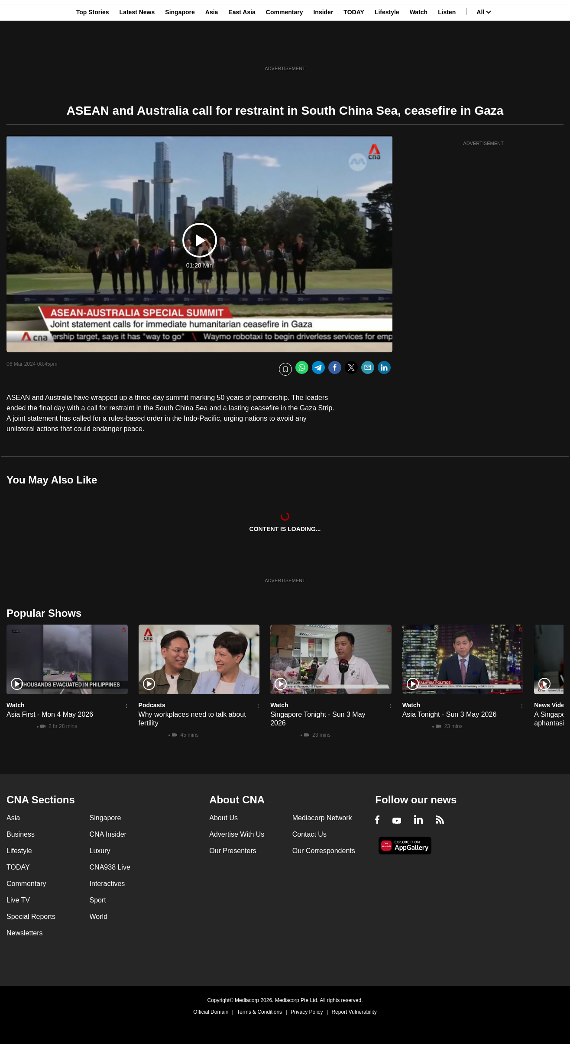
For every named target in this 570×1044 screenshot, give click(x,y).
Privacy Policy (307, 1012)
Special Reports (30, 916)
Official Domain (210, 1012)
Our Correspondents (323, 850)
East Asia (242, 48)
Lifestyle (387, 48)
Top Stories (92, 48)
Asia (211, 48)
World (99, 916)
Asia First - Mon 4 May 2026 (49, 714)
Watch (419, 48)
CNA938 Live (110, 867)
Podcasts (152, 705)
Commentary (284, 48)
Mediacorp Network (322, 818)
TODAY (353, 48)
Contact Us (309, 834)
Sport (98, 900)
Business (20, 834)
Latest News (137, 48)
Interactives (107, 883)
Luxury (100, 850)
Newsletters (24, 933)
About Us (223, 818)
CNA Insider (108, 834)
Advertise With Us (236, 834)
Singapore (179, 48)
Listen (447, 48)
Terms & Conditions (259, 1012)
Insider (323, 48)
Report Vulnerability (353, 1012)
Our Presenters (232, 850)
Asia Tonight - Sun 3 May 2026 (449, 714)
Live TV (18, 900)
